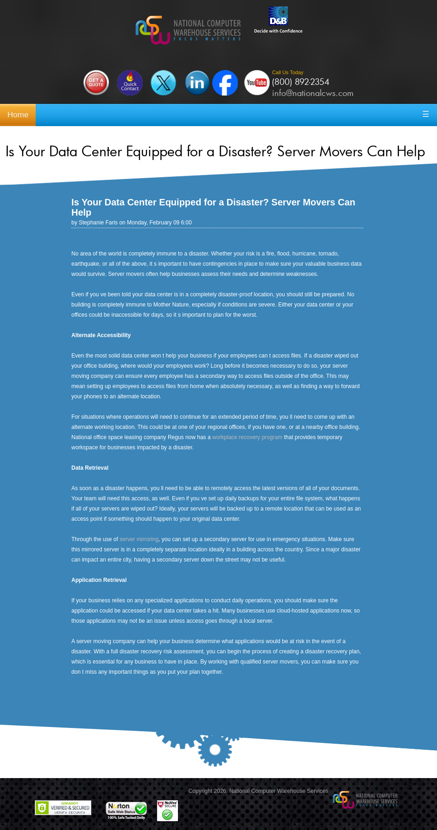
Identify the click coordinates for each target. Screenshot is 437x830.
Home (17, 114)
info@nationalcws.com (313, 92)
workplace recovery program (247, 437)
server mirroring (139, 539)
